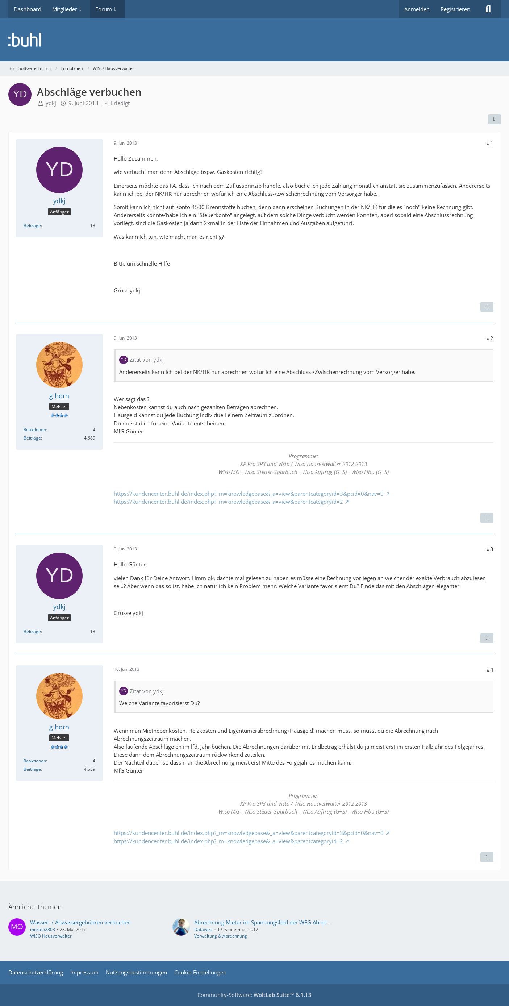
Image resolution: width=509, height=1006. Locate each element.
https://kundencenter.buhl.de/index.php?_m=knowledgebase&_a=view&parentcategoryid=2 (228, 501)
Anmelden (417, 9)
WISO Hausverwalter (51, 936)
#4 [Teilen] (490, 669)
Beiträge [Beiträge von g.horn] (32, 438)
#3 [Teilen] (490, 549)
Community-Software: (254, 994)
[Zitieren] (486, 307)
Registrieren (455, 9)
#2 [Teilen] (490, 338)
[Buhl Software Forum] (254, 39)
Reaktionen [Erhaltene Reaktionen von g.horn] (35, 430)
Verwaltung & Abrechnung (220, 936)
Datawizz (203, 929)
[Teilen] (494, 119)
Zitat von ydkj (147, 359)
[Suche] (488, 9)
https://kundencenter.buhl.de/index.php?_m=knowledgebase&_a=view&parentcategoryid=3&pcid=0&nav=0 (249, 493)
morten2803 (42, 929)
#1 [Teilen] (490, 143)
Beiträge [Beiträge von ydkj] (32, 226)
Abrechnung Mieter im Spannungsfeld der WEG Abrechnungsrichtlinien (282, 922)
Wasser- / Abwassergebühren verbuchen (80, 922)
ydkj (51, 103)
